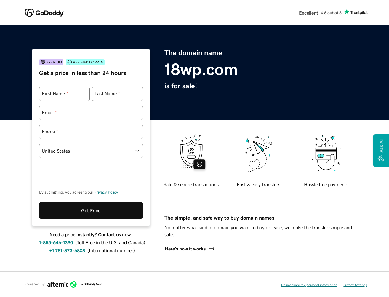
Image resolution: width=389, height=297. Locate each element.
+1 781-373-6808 (67, 250)
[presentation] (84, 176)
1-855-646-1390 (56, 242)
